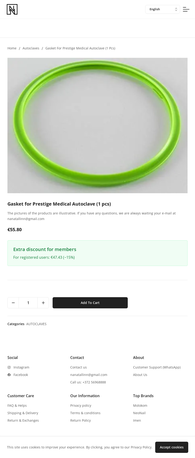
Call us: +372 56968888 (88, 382)
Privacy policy (80, 405)
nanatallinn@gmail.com (88, 374)
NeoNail (139, 413)
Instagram (21, 367)
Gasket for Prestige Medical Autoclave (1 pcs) (80, 48)
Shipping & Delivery (22, 413)
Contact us (78, 367)
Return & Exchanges (23, 420)
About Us (140, 374)
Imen (137, 420)
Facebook (20, 374)
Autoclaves (31, 48)
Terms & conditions (85, 413)
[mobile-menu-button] (186, 9)
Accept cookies (172, 447)
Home (12, 48)
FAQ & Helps (17, 405)
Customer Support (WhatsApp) (157, 367)
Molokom (140, 405)
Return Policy (80, 420)
